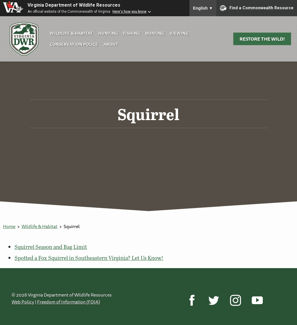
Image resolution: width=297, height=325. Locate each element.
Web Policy (23, 302)
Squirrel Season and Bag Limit (51, 247)
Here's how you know (129, 12)
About (111, 44)
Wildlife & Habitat (71, 33)
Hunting (108, 33)
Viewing (179, 33)
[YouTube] (257, 300)
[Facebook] (192, 300)
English (203, 8)
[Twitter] (213, 300)
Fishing (131, 33)
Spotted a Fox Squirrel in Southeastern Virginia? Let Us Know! (89, 258)
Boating (154, 33)
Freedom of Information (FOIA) (68, 302)
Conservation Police (74, 44)
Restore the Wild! (262, 39)
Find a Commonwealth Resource (257, 8)
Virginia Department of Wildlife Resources (74, 5)
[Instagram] (235, 300)
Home (9, 226)
